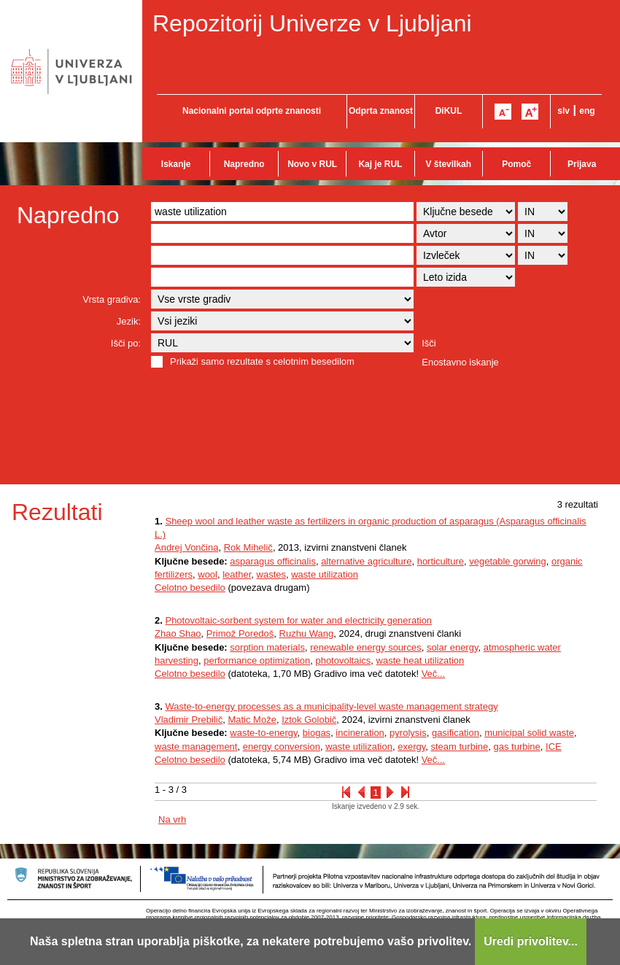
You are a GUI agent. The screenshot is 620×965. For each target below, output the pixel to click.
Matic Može (252, 719)
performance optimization (257, 660)
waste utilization (324, 574)
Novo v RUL (312, 164)
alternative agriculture (366, 561)
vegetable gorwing (507, 561)
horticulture (440, 561)
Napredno (244, 164)
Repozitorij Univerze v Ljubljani (312, 23)
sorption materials (267, 647)
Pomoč (516, 164)
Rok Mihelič (248, 547)
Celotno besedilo (190, 587)
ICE (554, 746)
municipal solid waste (529, 732)
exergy (411, 746)
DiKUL (448, 111)
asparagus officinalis (273, 561)
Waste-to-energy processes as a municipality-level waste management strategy (331, 706)
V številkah (448, 164)
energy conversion (281, 746)
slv (563, 111)
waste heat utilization (420, 660)
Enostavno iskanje (460, 362)
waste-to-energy (263, 732)
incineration (360, 732)
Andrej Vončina (186, 547)
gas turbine (516, 746)
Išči (429, 343)
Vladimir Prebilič (188, 719)
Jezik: (129, 321)
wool (207, 574)
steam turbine (459, 746)
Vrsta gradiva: (111, 299)
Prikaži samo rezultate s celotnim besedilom (262, 361)
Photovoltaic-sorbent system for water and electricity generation (298, 620)
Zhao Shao (178, 633)
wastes (271, 574)
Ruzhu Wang (306, 633)
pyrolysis (408, 732)
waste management (196, 746)
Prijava (581, 164)
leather (236, 574)
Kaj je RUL (380, 164)
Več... (434, 673)
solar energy (452, 647)
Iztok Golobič (309, 719)
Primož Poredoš (240, 633)
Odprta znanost (381, 111)
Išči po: (126, 343)
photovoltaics (343, 660)
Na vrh (172, 819)
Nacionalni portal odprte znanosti (251, 111)
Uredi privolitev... (531, 941)
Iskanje (176, 164)
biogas (316, 732)
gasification (455, 732)
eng (586, 111)
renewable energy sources (365, 647)
